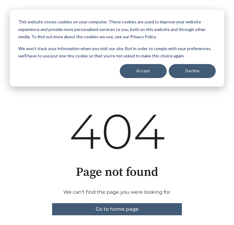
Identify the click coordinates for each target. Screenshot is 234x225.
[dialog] (117, 48)
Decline (192, 70)
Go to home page (117, 209)
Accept (143, 70)
